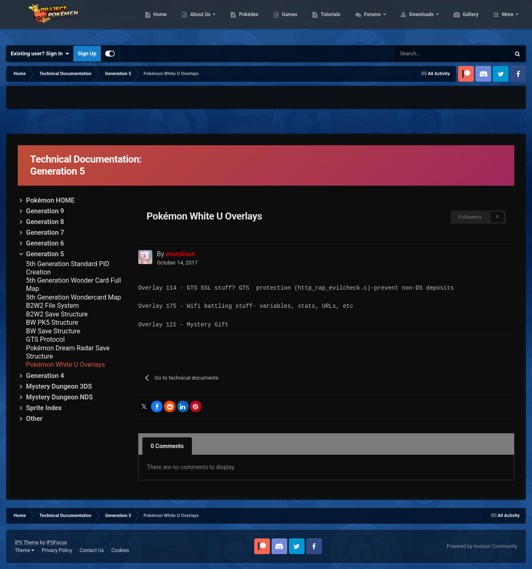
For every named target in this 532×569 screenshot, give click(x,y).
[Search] (415, 53)
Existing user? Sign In (40, 53)
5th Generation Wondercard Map (73, 297)
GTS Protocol (45, 339)
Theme (24, 550)
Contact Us (92, 550)
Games (328, 21)
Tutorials (369, 21)
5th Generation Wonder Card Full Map (73, 284)
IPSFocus (56, 542)
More (508, 21)
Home (199, 21)
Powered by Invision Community (482, 546)
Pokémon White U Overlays (65, 364)
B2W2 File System (52, 305)
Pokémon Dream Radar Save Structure (67, 352)
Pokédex (287, 21)
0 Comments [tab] (167, 446)
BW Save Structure (53, 331)
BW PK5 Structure (52, 322)
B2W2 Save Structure (56, 314)
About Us (240, 21)
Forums (412, 21)
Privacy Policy (57, 550)
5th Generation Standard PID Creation (67, 268)
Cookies (120, 550)
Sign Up (87, 53)
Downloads (461, 21)
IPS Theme (27, 542)
